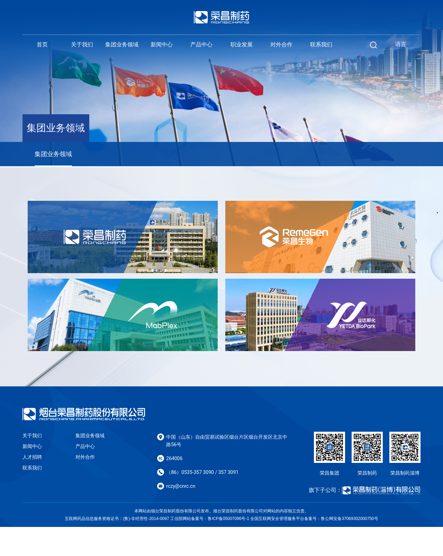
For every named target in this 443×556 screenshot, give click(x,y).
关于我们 (82, 44)
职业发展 (241, 44)
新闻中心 (162, 44)
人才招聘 (32, 486)
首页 (42, 44)
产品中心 (201, 44)
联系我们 (321, 44)
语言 (400, 44)
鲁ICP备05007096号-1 (228, 547)
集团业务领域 (121, 44)
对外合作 (281, 44)
